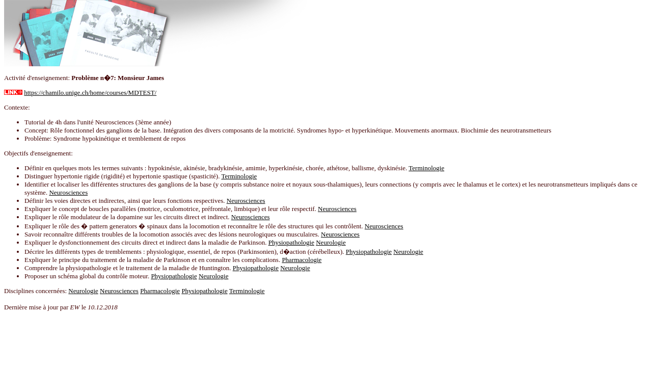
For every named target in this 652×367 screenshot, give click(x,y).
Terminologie (426, 168)
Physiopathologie (291, 242)
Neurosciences (68, 192)
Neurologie (330, 242)
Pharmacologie (301, 260)
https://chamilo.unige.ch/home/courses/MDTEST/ (90, 92)
